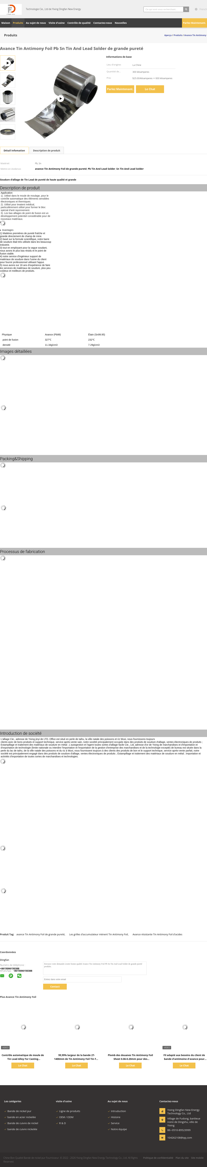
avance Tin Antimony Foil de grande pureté (40, 934)
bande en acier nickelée (20, 1117)
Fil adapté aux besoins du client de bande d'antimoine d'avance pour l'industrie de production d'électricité (184, 1058)
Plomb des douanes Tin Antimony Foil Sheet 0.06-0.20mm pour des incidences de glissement (130, 1058)
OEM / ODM (64, 1117)
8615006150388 (23, 970)
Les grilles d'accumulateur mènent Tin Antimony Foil (98, 934)
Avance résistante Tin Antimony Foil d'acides (157, 934)
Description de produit (46, 150)
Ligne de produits (68, 1111)
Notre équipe (117, 1129)
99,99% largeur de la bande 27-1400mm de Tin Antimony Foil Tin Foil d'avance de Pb (76, 1058)
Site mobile (197, 1157)
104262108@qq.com (178, 1137)
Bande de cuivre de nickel (21, 1123)
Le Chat (150, 89)
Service (114, 1123)
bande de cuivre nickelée (20, 1129)
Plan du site (182, 1157)
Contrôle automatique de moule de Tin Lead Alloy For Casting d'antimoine (23, 1058)
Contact (55, 986)
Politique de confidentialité (158, 1157)
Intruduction (117, 1111)
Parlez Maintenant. (194, 22)
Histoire (114, 1117)
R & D (61, 1123)
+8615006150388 (9, 968)
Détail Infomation (14, 150)
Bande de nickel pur (17, 1111)
